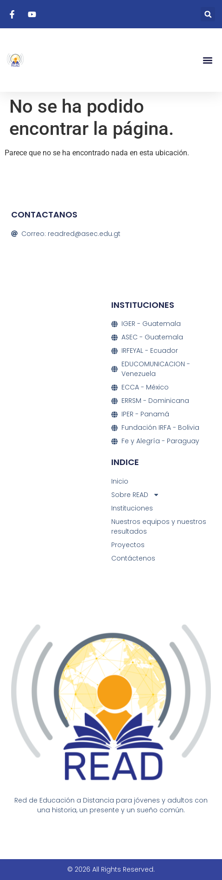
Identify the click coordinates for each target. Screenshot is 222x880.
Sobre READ (135, 495)
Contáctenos (133, 558)
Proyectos (128, 544)
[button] (208, 14)
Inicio (119, 481)
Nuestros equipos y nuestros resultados (158, 526)
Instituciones (132, 508)
